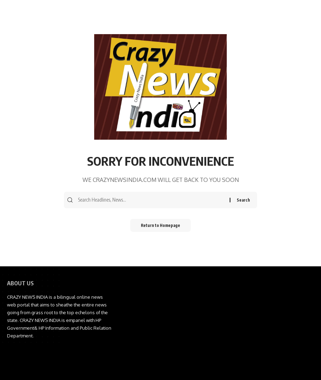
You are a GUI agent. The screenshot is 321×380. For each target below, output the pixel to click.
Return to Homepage (160, 226)
